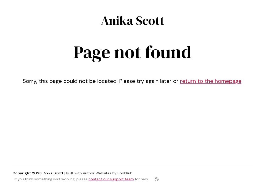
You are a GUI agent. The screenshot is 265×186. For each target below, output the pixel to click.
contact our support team (111, 179)
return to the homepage (210, 81)
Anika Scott (132, 20)
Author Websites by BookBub (107, 173)
